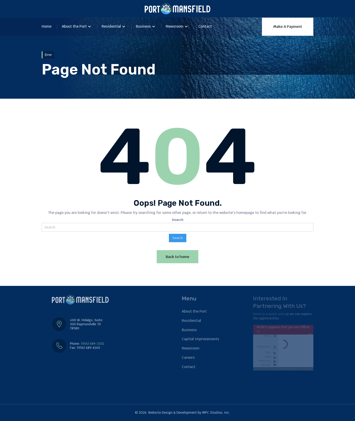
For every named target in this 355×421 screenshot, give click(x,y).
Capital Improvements (200, 339)
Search (177, 220)
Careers (188, 357)
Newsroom (174, 26)
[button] (76, 27)
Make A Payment (287, 26)
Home (46, 26)
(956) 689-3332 (92, 344)
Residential (111, 26)
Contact (205, 26)
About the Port (74, 26)
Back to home (177, 256)
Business (143, 26)
